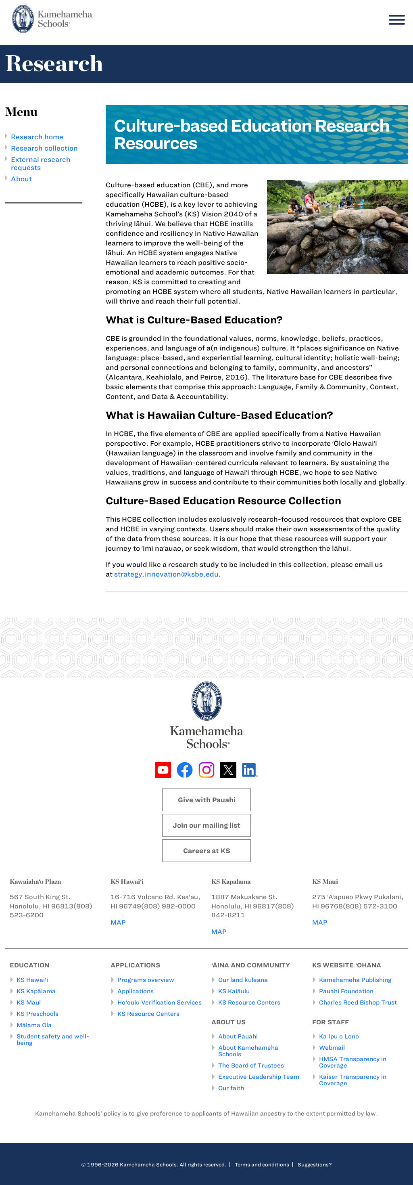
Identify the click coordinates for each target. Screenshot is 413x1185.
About (21, 178)
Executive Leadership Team (258, 1077)
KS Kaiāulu (234, 991)
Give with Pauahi (207, 799)
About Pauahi (238, 1036)
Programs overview (145, 980)
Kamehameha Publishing (355, 980)
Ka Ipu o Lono (339, 1036)
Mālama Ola (34, 1025)
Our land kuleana (243, 980)
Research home (37, 137)
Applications (135, 991)
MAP (118, 922)
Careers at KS (206, 850)
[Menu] (395, 20)
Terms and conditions (262, 1164)
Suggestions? (315, 1164)
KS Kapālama (36, 991)
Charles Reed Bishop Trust (358, 1002)
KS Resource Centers (148, 1014)
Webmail (332, 1047)
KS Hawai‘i (32, 980)
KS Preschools (37, 1014)
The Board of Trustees (251, 1065)
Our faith (231, 1088)
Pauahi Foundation (346, 991)
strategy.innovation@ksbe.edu (166, 574)
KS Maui (29, 1002)
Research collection (44, 148)
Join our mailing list (206, 825)
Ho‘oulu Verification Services (159, 1002)
